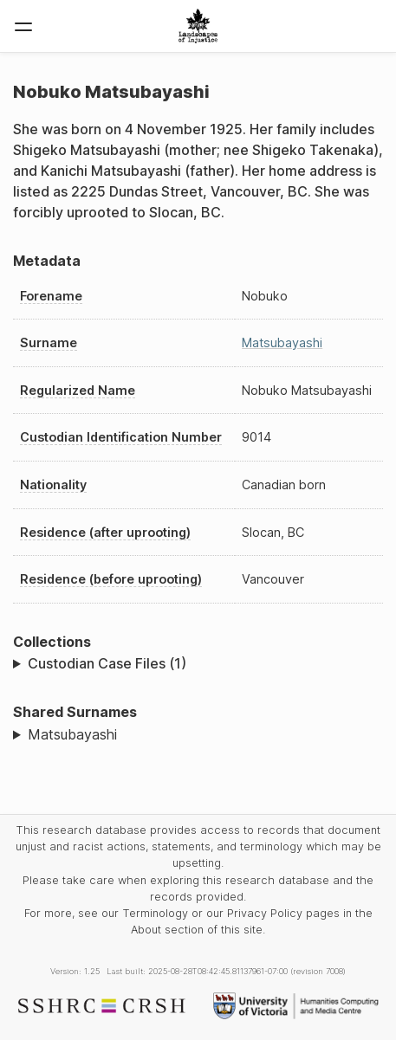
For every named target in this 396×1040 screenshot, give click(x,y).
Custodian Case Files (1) (107, 663)
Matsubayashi (282, 342)
